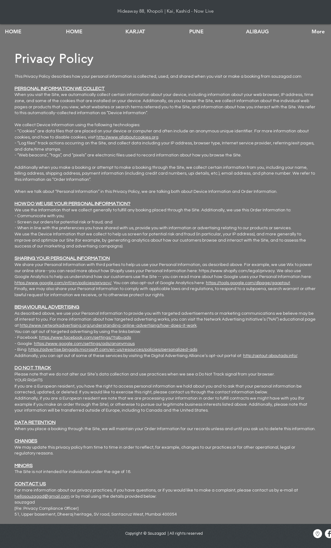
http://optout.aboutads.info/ (270, 356)
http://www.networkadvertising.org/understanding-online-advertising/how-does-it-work (108, 325)
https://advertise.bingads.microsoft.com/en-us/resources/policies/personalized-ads (112, 349)
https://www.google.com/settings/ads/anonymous (84, 344)
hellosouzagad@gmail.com (42, 496)
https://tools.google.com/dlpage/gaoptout (248, 283)
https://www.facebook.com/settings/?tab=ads (85, 337)
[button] (135, 31)
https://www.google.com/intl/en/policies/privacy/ (63, 283)
